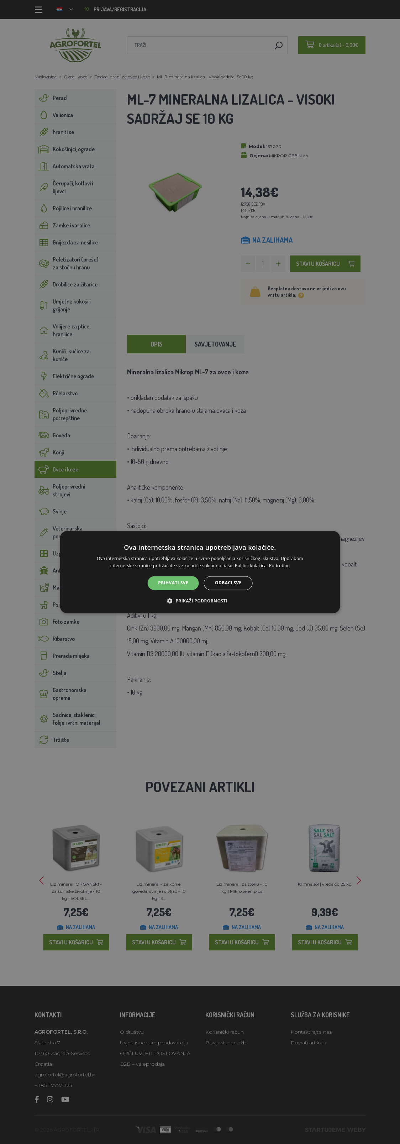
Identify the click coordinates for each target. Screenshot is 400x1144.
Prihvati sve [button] (173, 583)
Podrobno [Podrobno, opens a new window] (279, 566)
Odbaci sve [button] (228, 583)
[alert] (200, 572)
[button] (200, 600)
